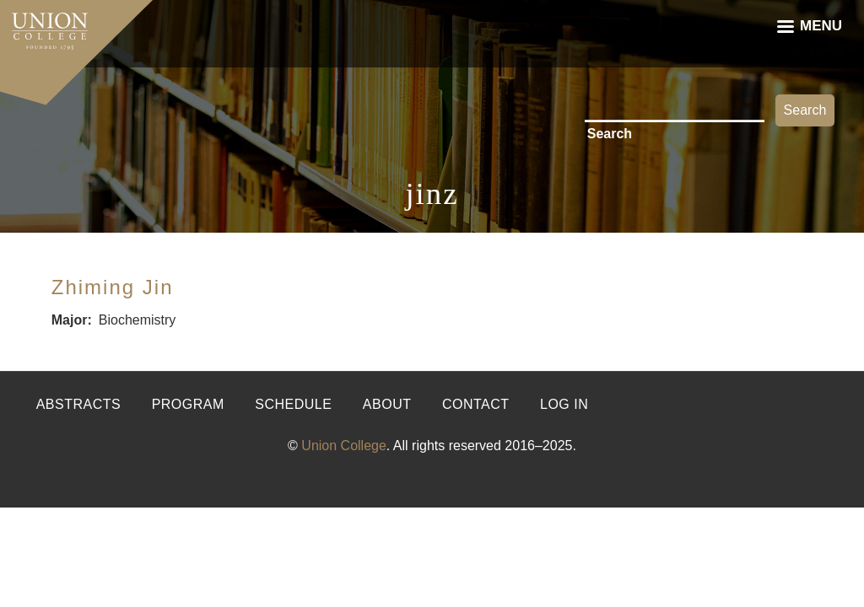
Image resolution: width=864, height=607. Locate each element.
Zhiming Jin (112, 287)
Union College (343, 445)
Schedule (293, 404)
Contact (476, 404)
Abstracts (79, 404)
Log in (564, 404)
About (387, 404)
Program (188, 404)
